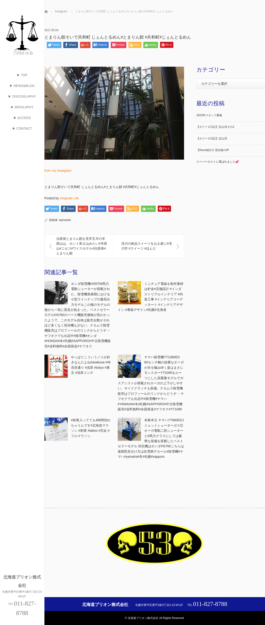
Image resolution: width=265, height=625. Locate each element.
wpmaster (65, 220)
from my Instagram (58, 170)
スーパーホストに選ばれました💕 (217, 161)
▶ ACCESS (22, 118)
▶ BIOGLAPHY (22, 107)
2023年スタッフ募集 (209, 115)
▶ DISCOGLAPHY (22, 96)
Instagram (61, 11)
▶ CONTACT (22, 128)
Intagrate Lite (69, 198)
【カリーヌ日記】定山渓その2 (215, 126)
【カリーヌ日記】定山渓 (211, 138)
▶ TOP (22, 75)
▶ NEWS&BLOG (22, 86)
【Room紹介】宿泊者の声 (212, 150)
